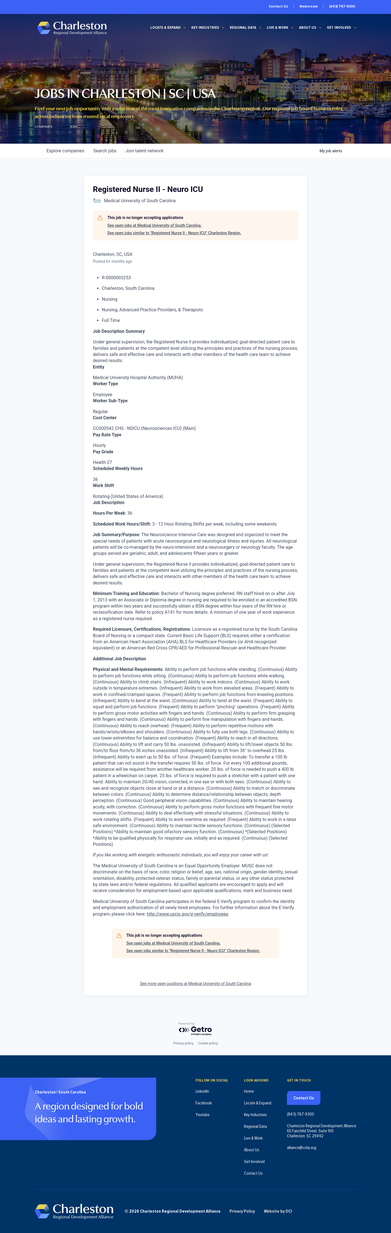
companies (65, 150)
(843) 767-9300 (342, 6)
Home (249, 1091)
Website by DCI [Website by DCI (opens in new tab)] (278, 1211)
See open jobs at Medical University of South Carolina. (154, 225)
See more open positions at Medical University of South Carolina (195, 983)
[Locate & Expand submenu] (185, 28)
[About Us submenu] (320, 28)
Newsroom (309, 6)
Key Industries (205, 28)
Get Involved (339, 28)
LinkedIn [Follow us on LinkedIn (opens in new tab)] (202, 1091)
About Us (307, 28)
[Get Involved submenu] (355, 28)
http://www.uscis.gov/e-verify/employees (187, 914)
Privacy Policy (242, 1211)
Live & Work (277, 28)
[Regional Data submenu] (260, 28)
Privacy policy (183, 1043)
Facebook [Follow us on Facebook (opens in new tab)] (204, 1103)
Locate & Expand (165, 28)
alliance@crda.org (301, 1147)
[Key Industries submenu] (223, 28)
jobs (104, 150)
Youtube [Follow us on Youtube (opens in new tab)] (202, 1114)
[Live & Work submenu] (292, 28)
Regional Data (243, 28)
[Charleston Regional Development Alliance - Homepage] (72, 27)
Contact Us (278, 6)
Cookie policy (208, 1043)
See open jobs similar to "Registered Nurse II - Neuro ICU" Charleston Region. (174, 233)
